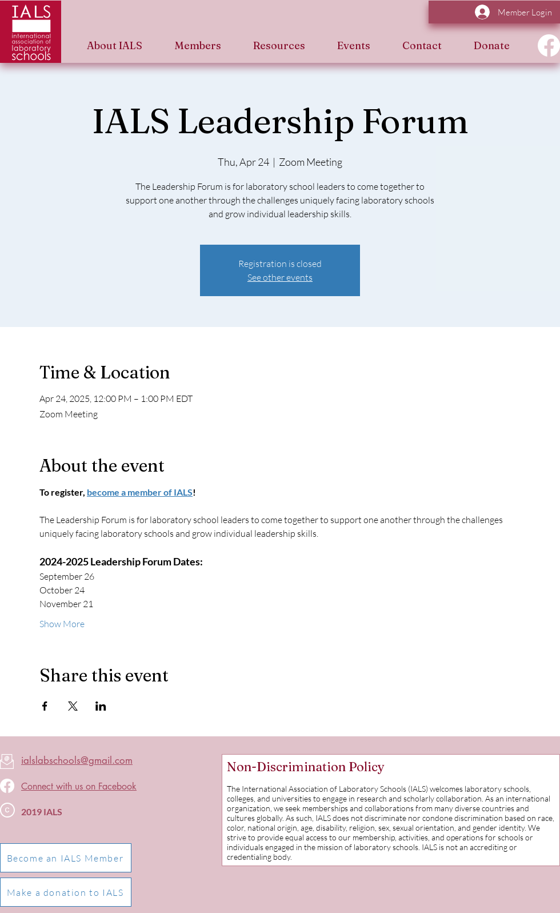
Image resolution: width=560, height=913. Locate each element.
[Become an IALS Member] (65, 857)
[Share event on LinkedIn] (100, 706)
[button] (114, 45)
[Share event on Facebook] (44, 706)
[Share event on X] (72, 706)
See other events (280, 277)
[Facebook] (549, 45)
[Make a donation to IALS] (65, 892)
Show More (62, 623)
